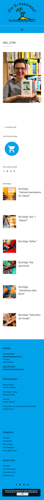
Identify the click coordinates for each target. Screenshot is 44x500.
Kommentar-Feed (9, 472)
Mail (14, 172)
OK (22, 494)
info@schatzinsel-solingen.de (13, 369)
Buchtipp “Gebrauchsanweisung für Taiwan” (30, 192)
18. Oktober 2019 (7, 46)
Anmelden (6, 466)
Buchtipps (6, 438)
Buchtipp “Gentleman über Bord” (27, 290)
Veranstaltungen (8, 447)
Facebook (4, 172)
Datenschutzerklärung (30, 492)
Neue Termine (8, 444)
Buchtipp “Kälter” (27, 241)
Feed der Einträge (9, 469)
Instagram (11, 172)
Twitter (8, 172)
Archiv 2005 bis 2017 (10, 450)
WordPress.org (8, 475)
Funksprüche (7, 441)
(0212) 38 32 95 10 (9, 366)
